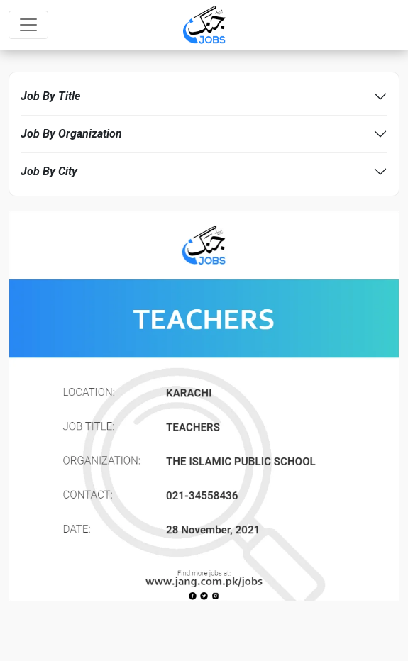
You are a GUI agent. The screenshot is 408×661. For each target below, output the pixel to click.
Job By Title (50, 96)
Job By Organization (71, 133)
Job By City (49, 171)
